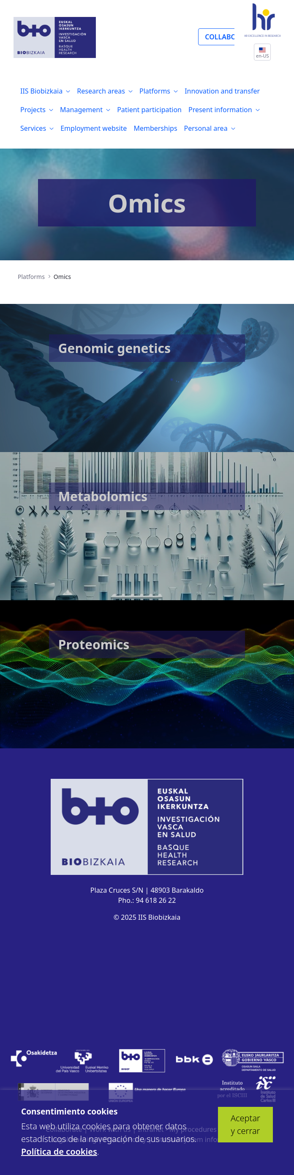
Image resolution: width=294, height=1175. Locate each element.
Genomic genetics (114, 348)
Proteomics (94, 644)
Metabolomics (102, 496)
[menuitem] (45, 91)
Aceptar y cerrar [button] (245, 1124)
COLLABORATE (228, 36)
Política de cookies (59, 1151)
